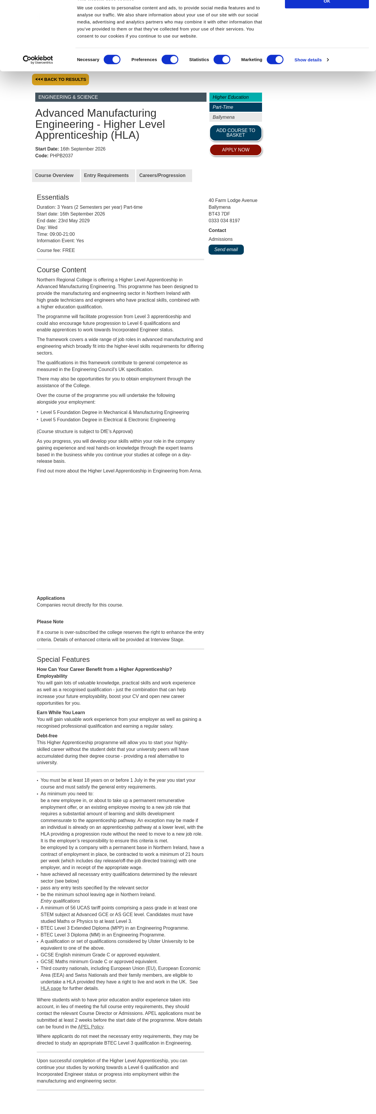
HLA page (51, 879)
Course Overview (54, 174)
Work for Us (17, 1086)
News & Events (132, 1086)
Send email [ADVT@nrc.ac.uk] (226, 248)
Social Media (173, 1086)
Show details (308, 73)
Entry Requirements (106, 174)
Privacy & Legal (89, 1086)
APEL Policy (90, 918)
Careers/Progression (162, 174)
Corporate (50, 1086)
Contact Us (208, 1086)
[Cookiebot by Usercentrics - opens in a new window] (38, 73)
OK (327, 14)
